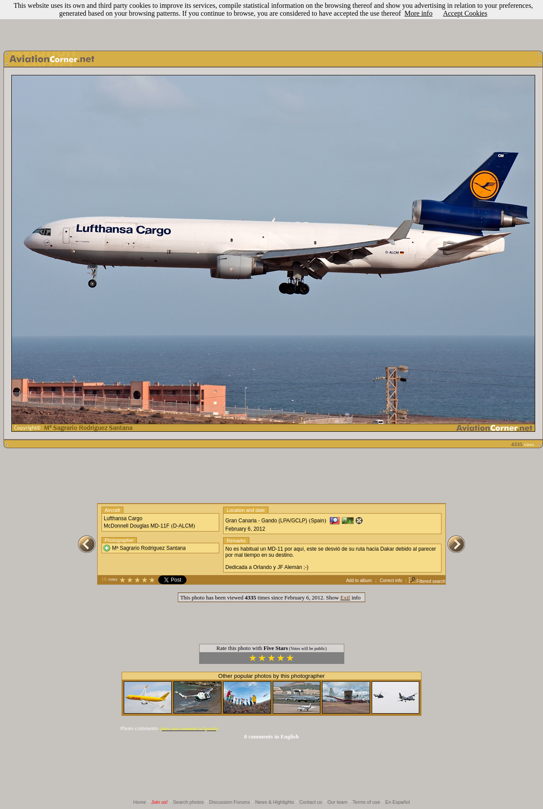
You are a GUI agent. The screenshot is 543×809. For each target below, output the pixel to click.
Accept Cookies (465, 13)
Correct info (391, 580)
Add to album (359, 580)
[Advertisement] (271, 23)
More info (418, 13)
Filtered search (426, 581)
